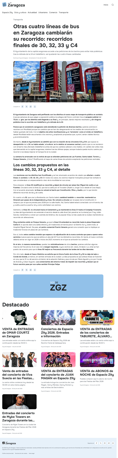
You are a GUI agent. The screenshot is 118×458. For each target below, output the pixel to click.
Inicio (106, 5)
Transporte (63, 12)
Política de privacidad (8, 453)
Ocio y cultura (20, 12)
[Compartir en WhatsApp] (30, 106)
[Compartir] (34, 106)
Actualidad (32, 12)
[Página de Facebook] (96, 443)
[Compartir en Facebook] (22, 106)
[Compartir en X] (26, 106)
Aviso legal (31, 453)
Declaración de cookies (21, 453)
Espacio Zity (7, 12)
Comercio (53, 12)
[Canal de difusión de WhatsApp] (113, 443)
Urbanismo (43, 12)
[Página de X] (100, 443)
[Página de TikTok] (109, 443)
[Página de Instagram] (104, 443)
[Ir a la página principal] (13, 4)
